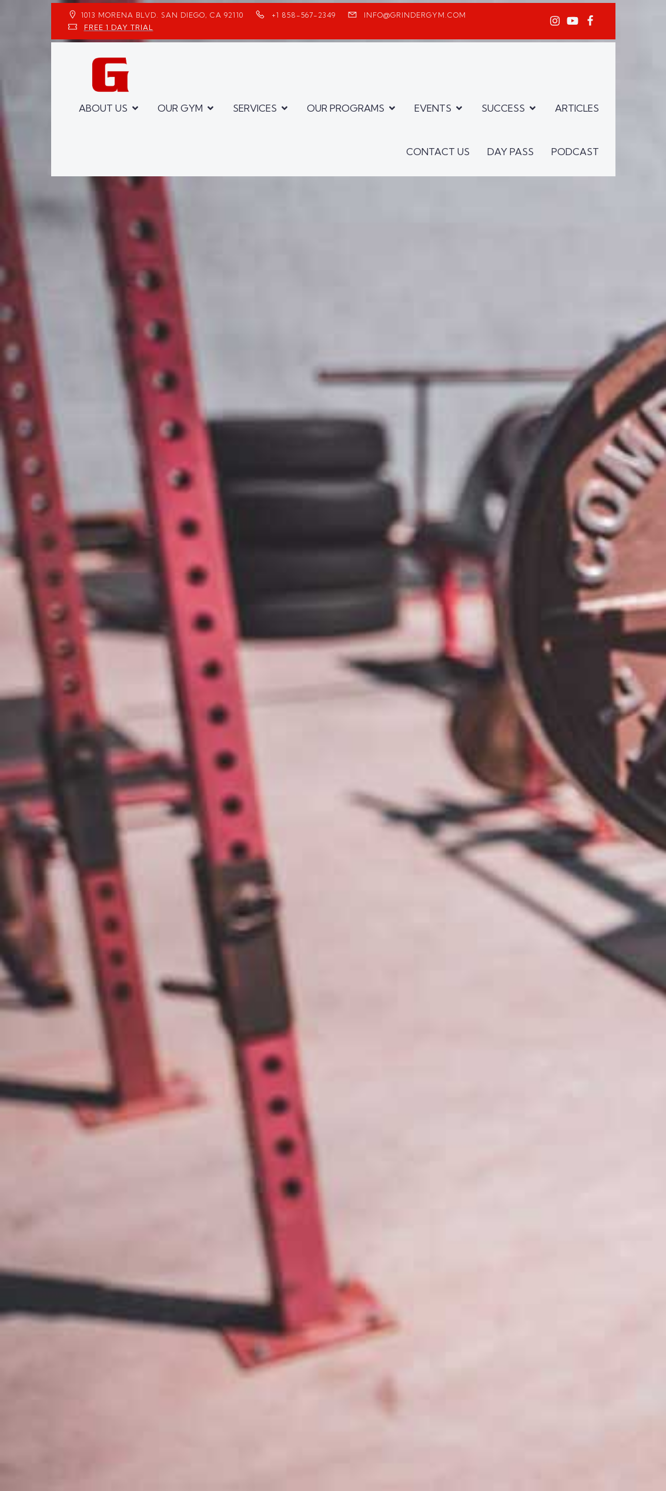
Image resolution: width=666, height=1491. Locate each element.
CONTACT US (438, 152)
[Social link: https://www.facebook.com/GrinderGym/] (590, 21)
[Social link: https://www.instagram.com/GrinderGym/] (555, 21)
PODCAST (575, 152)
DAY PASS (510, 152)
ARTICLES (577, 108)
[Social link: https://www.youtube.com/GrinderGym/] (572, 21)
